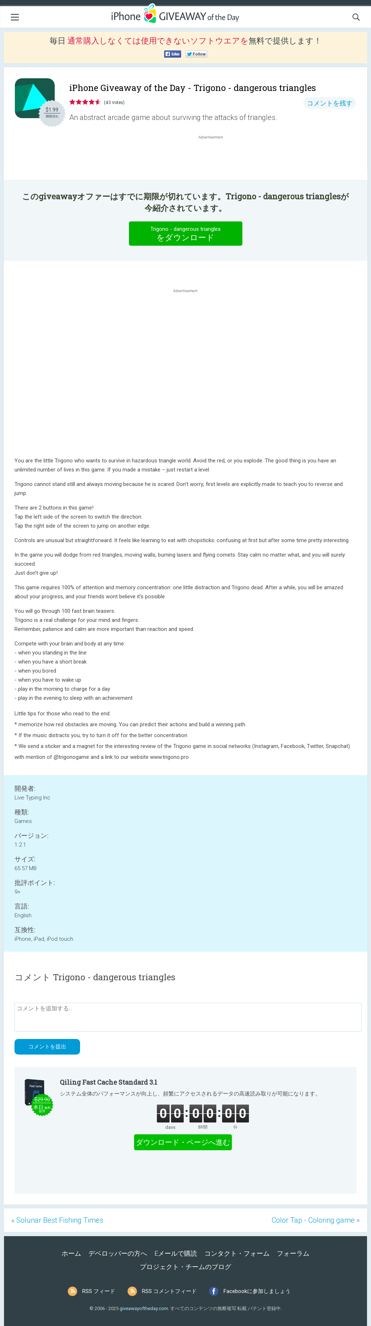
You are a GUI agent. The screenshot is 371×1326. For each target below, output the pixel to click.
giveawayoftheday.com (144, 1308)
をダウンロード (185, 233)
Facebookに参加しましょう (257, 1291)
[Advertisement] (214, 158)
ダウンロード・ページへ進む (183, 1142)
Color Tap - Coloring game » (316, 1220)
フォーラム (293, 1253)
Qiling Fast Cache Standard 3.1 (108, 1082)
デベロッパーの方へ (117, 1253)
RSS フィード (98, 1291)
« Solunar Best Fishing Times (57, 1220)
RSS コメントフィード (169, 1291)
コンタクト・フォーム (237, 1253)
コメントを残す (330, 103)
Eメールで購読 (175, 1253)
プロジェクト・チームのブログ (185, 1267)
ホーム (71, 1253)
